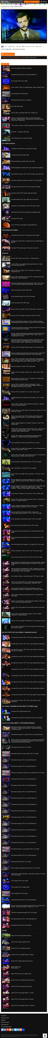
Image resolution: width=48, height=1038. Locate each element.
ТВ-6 (8, 4)
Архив (2, 4)
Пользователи (4, 1024)
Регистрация (35, 1)
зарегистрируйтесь (14, 57)
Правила (3, 1020)
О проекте (4, 1015)
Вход (26, 1)
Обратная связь (5, 1022)
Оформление (16, 4)
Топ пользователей (6, 1026)
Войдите (4, 57)
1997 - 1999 (25, 4)
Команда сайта (5, 1017)
